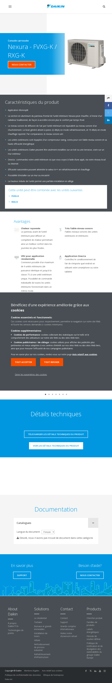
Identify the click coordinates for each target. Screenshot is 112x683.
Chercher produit (94, 618)
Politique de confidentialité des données (23, 675)
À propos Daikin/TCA (13, 624)
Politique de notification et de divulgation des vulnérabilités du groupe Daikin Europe (95, 650)
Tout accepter (23, 362)
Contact (64, 618)
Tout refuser (51, 362)
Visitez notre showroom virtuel (68, 635)
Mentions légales (31, 670)
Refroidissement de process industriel (42, 647)
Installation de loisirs (40, 635)
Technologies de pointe (15, 631)
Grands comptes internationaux (68, 628)
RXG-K (15, 201)
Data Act (8, 679)
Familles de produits (92, 623)
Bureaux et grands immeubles (42, 628)
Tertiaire (38, 622)
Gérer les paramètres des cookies (31, 374)
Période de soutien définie (93, 637)
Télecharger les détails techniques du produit (56, 434)
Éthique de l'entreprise (53, 675)
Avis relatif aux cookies (52, 670)
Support (64, 622)
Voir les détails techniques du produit (56, 445)
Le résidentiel (40, 618)
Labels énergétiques (93, 630)
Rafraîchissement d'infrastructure (42, 656)
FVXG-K (15, 196)
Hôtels (37, 640)
